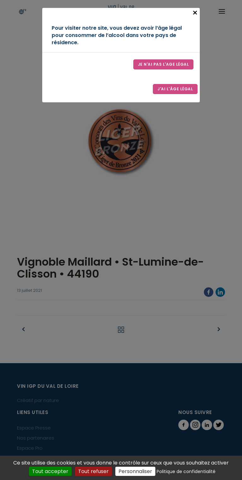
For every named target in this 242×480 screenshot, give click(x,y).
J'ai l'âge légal (175, 89)
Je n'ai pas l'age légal (163, 64)
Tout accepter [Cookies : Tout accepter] (50, 471)
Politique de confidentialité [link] (186, 471)
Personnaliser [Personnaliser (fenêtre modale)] (135, 471)
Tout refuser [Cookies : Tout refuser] (93, 471)
